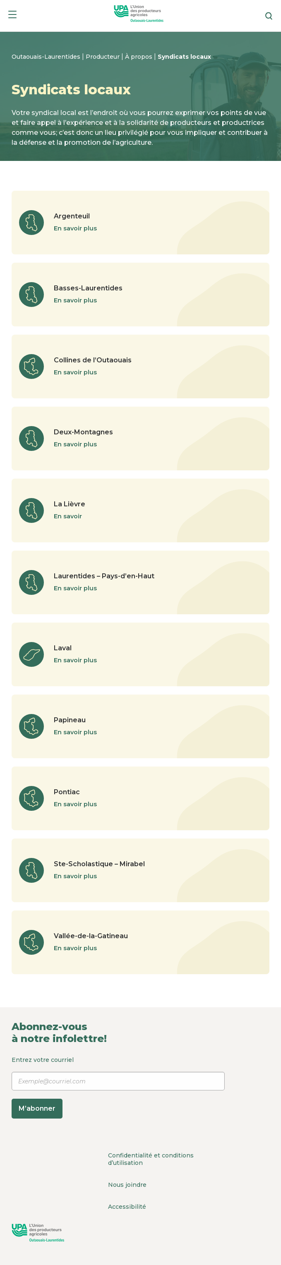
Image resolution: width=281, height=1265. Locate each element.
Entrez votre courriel (118, 1087)
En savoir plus (75, 228)
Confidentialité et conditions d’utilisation (151, 1159)
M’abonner (37, 1108)
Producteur (103, 56)
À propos (139, 56)
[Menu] (12, 16)
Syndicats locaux (184, 56)
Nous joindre (127, 1184)
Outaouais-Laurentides (47, 56)
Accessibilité (127, 1206)
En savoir (68, 516)
